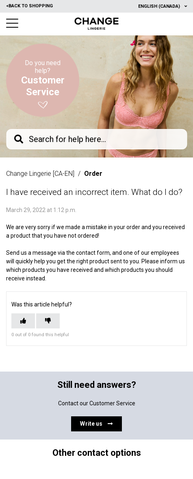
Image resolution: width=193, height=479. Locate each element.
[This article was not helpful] (48, 320)
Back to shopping (29, 6)
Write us (96, 423)
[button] (12, 23)
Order (93, 173)
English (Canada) (159, 6)
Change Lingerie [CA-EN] (40, 173)
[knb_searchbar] (96, 139)
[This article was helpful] (23, 320)
